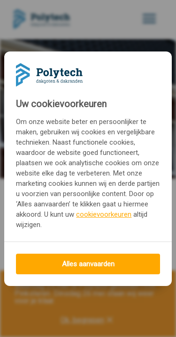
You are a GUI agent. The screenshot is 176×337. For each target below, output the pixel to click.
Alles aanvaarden (88, 264)
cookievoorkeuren (103, 214)
